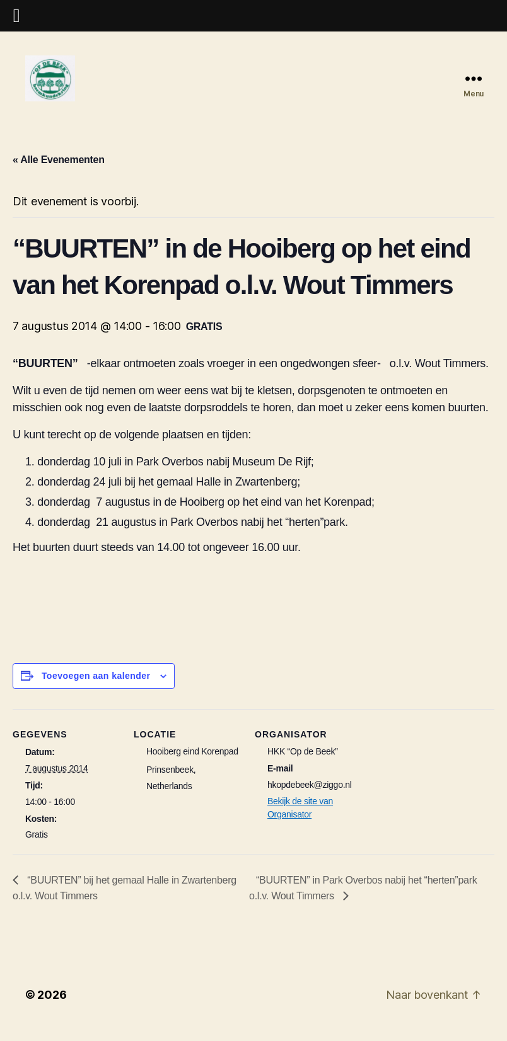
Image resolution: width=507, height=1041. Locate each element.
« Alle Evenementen (59, 170)
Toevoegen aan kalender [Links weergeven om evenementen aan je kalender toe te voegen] (96, 686)
